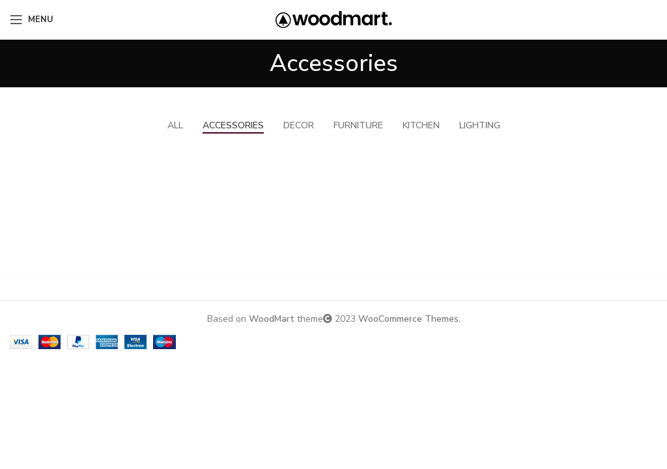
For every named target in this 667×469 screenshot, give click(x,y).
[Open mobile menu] (31, 20)
